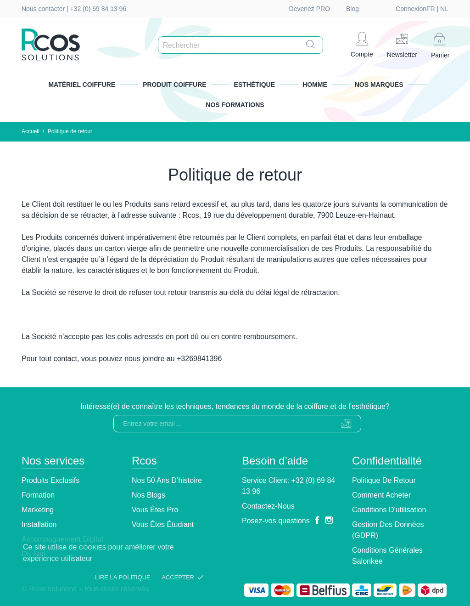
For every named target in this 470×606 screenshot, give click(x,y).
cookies (92, 547)
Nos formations (235, 104)
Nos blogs (148, 495)
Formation (38, 495)
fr (381, 8)
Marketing (38, 510)
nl (395, 8)
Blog (352, 8)
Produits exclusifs (50, 480)
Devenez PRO (309, 8)
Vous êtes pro (155, 510)
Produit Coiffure (174, 84)
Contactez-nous (268, 506)
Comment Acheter (381, 495)
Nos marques (379, 84)
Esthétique (254, 84)
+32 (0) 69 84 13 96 (98, 8)
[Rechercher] (243, 45)
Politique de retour (384, 480)
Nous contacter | (46, 8)
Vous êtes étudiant (163, 524)
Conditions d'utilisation (389, 510)
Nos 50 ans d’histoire (167, 480)
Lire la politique (123, 577)
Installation (39, 524)
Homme (314, 84)
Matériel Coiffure (81, 84)
